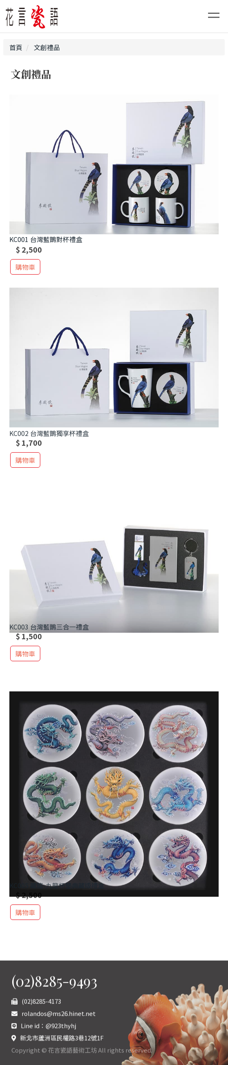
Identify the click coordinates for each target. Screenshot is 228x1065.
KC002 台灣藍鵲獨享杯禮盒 (49, 437)
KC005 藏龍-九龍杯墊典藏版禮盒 (56, 889)
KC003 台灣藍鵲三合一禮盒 (49, 631)
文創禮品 (46, 47)
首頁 (15, 47)
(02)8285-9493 (54, 1030)
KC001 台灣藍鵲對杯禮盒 (45, 240)
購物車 (25, 267)
